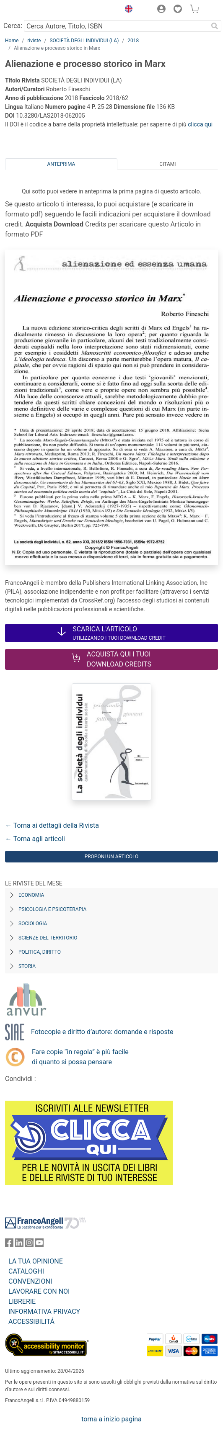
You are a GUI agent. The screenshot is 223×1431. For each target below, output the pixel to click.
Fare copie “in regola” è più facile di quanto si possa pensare (80, 1057)
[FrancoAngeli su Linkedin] (19, 1244)
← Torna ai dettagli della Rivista (52, 825)
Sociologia (32, 924)
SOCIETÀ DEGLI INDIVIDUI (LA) (84, 41)
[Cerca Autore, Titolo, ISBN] (116, 26)
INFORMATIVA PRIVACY (44, 1311)
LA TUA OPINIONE (35, 1261)
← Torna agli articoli (35, 839)
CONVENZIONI (30, 1281)
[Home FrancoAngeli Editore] (33, 10)
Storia (27, 966)
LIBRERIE (22, 1301)
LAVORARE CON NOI (39, 1291)
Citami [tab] (167, 164)
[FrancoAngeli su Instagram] (29, 1244)
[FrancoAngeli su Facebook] (9, 1244)
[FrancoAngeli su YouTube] (39, 1244)
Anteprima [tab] (61, 164)
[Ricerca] (214, 26)
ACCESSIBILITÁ (31, 1321)
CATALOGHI (26, 1271)
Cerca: (12, 26)
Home (11, 41)
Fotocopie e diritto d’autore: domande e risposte (102, 1032)
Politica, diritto (39, 952)
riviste (34, 41)
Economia (31, 895)
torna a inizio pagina (111, 1419)
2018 (133, 41)
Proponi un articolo (112, 857)
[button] (127, 10)
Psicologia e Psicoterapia (52, 909)
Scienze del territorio (48, 938)
